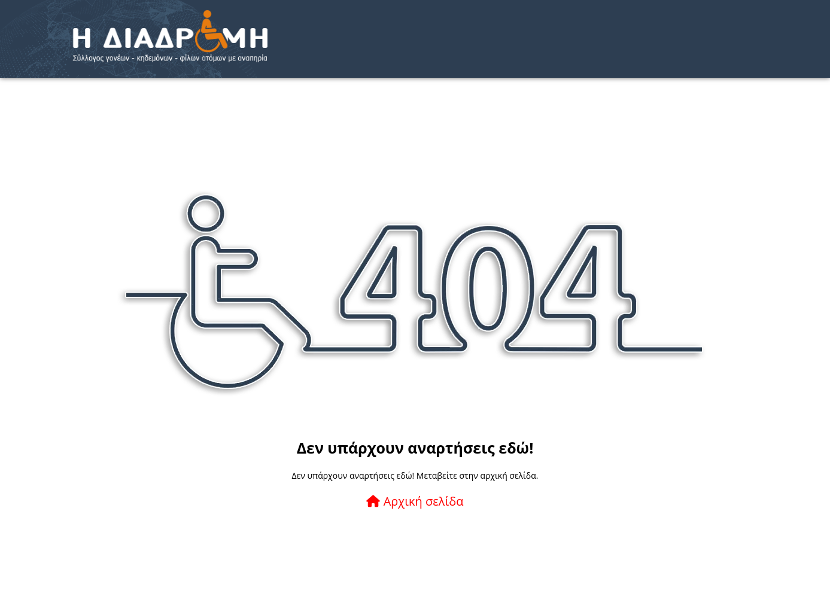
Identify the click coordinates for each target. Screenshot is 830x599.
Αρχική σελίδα (414, 501)
